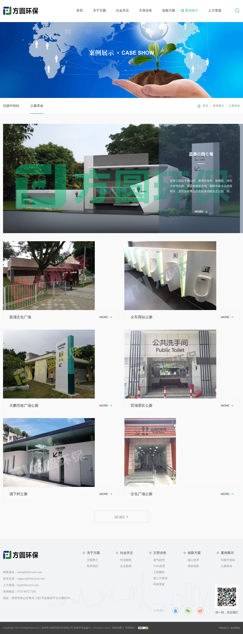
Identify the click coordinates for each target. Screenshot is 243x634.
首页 (79, 10)
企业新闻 (125, 566)
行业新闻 (125, 560)
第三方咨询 (160, 578)
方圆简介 (92, 560)
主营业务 (145, 10)
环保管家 (159, 584)
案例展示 (191, 10)
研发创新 (193, 566)
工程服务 (159, 572)
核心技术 (193, 560)
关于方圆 (99, 10)
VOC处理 (159, 566)
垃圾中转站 (11, 105)
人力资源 (214, 10)
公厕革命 (36, 105)
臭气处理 (159, 560)
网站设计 (224, 628)
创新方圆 (168, 10)
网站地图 (117, 628)
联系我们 (92, 566)
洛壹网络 (235, 628)
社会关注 (122, 10)
